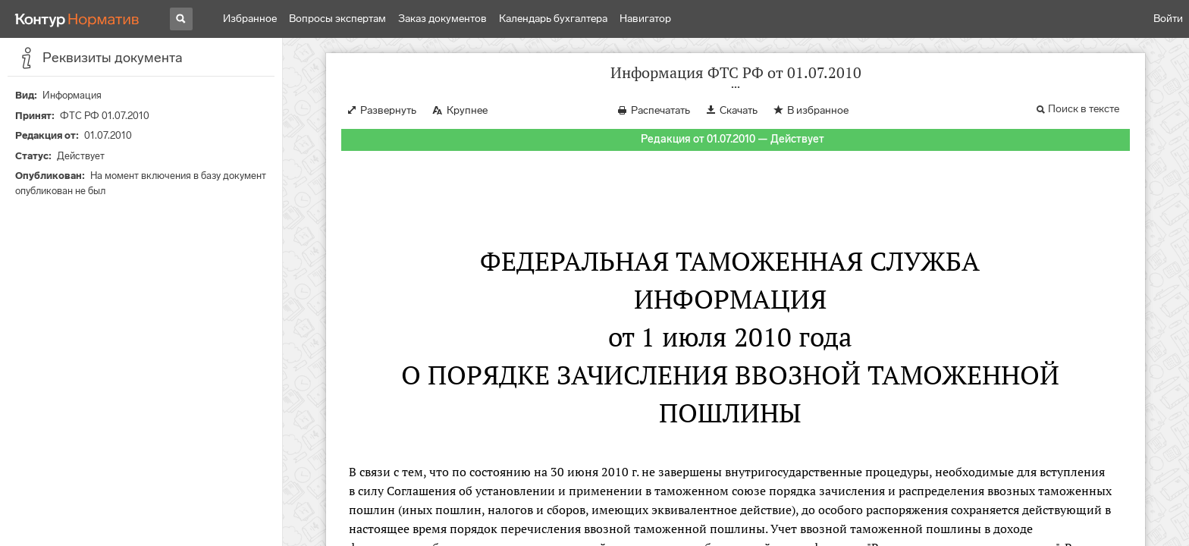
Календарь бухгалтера (553, 18)
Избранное (250, 18)
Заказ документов (442, 18)
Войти (1168, 18)
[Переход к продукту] (77, 19)
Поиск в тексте (1083, 108)
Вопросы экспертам (337, 18)
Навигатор (645, 18)
